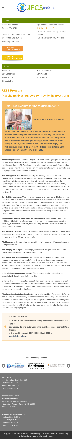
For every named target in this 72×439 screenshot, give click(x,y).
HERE (40, 150)
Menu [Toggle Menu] (6, 20)
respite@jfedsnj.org (18, 336)
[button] (3, 7)
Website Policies (25, 436)
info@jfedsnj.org (13, 388)
